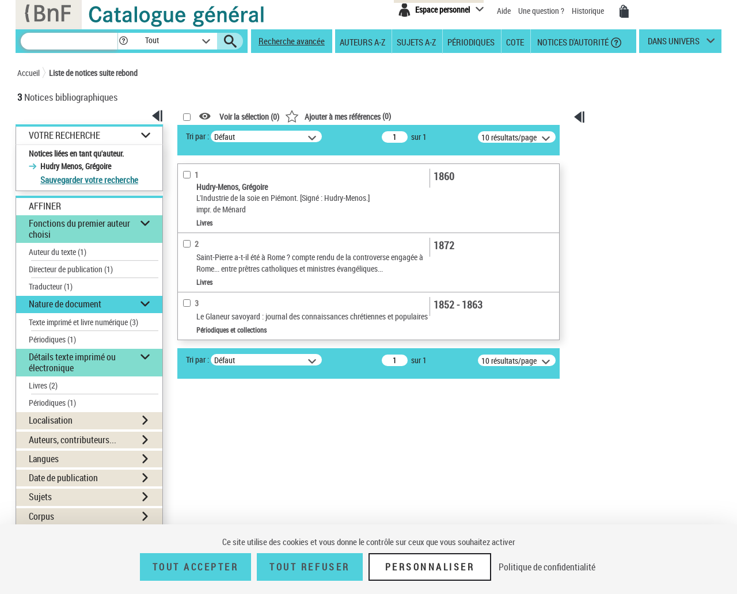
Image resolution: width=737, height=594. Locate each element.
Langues (44, 458)
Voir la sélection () (249, 116)
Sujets (40, 496)
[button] (123, 41)
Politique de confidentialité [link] (547, 567)
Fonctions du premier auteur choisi (79, 229)
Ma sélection (622, 153)
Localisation (51, 420)
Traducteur (51, 286)
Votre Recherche (64, 136)
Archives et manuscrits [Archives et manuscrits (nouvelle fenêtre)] (620, 362)
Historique (589, 10)
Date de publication (63, 477)
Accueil (28, 72)
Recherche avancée (292, 41)
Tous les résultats (630, 251)
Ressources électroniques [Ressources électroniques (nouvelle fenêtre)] (624, 375)
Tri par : (197, 136)
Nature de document (65, 304)
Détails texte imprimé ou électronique (72, 362)
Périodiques (471, 41)
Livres (43, 385)
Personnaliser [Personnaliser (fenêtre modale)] (430, 567)
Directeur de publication (71, 269)
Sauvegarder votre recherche (89, 179)
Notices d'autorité (572, 41)
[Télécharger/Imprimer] (626, 174)
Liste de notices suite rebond (93, 72)
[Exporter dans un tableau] (632, 204)
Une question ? (542, 10)
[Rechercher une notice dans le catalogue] (69, 41)
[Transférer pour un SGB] (629, 219)
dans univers (674, 44)
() (338, 116)
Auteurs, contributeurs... (72, 439)
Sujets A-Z (416, 41)
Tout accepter (196, 567)
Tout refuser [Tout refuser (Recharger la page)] (309, 567)
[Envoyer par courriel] (624, 189)
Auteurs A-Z (362, 41)
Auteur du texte (57, 251)
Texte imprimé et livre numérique (83, 322)
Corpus (41, 516)
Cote (515, 41)
